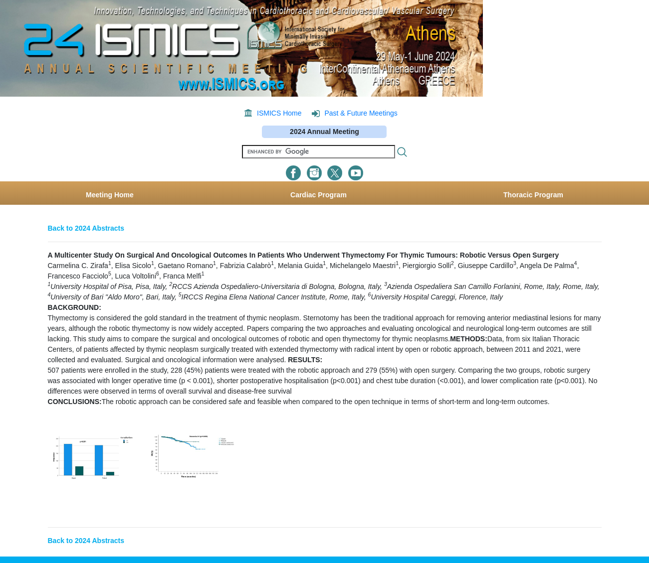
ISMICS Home (279, 113)
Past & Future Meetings (360, 113)
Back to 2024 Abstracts (86, 228)
